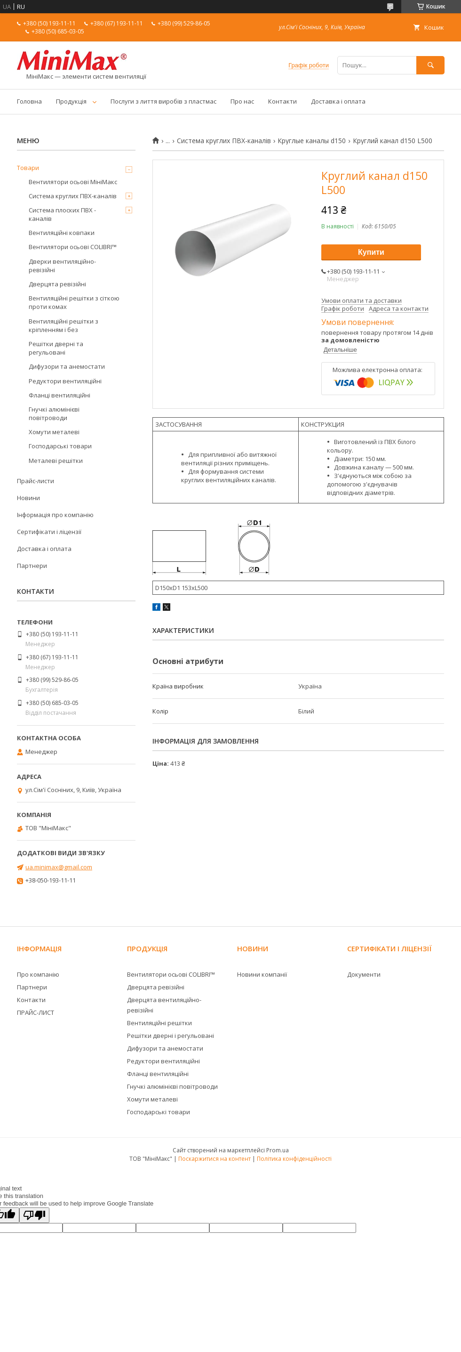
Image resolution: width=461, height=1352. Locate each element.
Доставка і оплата (338, 101)
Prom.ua (277, 1150)
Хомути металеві (54, 432)
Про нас (242, 101)
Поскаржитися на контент (214, 1159)
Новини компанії (262, 974)
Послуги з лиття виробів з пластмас (163, 101)
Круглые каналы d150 (312, 141)
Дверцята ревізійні (57, 284)
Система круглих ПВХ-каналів (224, 141)
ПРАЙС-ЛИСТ (35, 1012)
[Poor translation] (34, 1215)
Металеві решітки (56, 460)
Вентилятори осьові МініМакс (73, 182)
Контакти (282, 101)
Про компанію (38, 974)
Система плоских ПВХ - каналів (62, 214)
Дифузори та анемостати (67, 366)
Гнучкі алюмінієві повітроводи (54, 413)
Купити (371, 252)
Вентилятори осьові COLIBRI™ (73, 247)
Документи (364, 974)
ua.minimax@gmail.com (58, 867)
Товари (28, 167)
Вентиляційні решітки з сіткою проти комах (74, 302)
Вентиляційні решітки (159, 1023)
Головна (29, 101)
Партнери (32, 565)
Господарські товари (60, 446)
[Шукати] (430, 65)
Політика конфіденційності (294, 1159)
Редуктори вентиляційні (65, 381)
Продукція (71, 101)
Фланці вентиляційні (59, 395)
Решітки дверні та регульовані (56, 348)
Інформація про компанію (55, 514)
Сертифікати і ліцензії (49, 531)
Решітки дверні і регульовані (170, 1035)
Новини (28, 498)
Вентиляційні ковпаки (62, 232)
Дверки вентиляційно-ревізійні (62, 265)
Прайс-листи (35, 481)
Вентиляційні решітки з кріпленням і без (63, 325)
